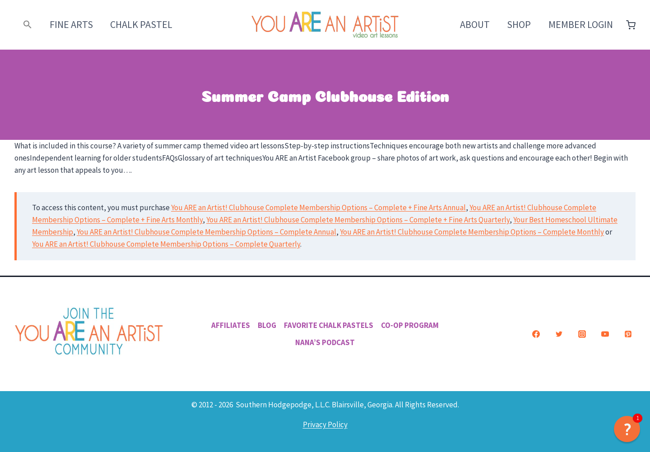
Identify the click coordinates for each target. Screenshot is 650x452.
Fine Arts (71, 24)
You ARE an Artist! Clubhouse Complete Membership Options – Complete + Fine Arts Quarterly (358, 220)
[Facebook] (535, 333)
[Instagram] (582, 333)
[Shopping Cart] (631, 25)
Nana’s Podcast (325, 342)
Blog (267, 325)
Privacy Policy (325, 424)
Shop (519, 24)
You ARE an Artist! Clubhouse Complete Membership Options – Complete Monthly (472, 232)
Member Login (580, 24)
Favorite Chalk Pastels (328, 325)
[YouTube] (605, 333)
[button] (27, 25)
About (475, 24)
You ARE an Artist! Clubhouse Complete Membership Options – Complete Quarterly (166, 244)
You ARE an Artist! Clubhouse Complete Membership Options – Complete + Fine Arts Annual (318, 207)
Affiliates (230, 325)
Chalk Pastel (141, 24)
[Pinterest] (628, 333)
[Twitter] (558, 333)
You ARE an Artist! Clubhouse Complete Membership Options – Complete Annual (206, 232)
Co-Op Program (410, 325)
